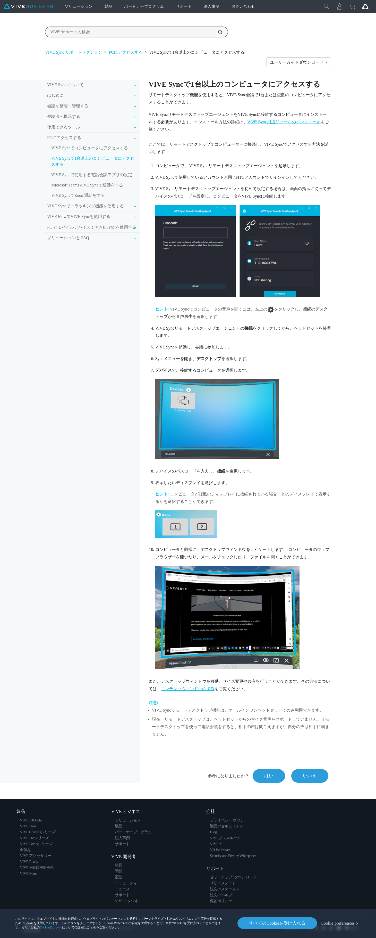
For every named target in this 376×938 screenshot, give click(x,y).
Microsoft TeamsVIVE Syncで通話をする (87, 185)
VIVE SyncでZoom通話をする (78, 195)
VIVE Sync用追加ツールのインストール (284, 122)
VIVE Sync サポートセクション (73, 52)
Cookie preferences (338, 923)
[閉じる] (326, 6)
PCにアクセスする (126, 52)
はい (269, 775)
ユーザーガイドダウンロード (297, 62)
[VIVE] (28, 6)
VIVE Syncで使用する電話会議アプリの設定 (91, 175)
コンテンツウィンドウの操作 (188, 689)
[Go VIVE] (365, 6)
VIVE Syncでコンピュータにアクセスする (89, 148)
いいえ (310, 775)
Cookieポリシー (50, 927)
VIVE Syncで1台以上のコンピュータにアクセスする (92, 161)
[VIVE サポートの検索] (217, 32)
